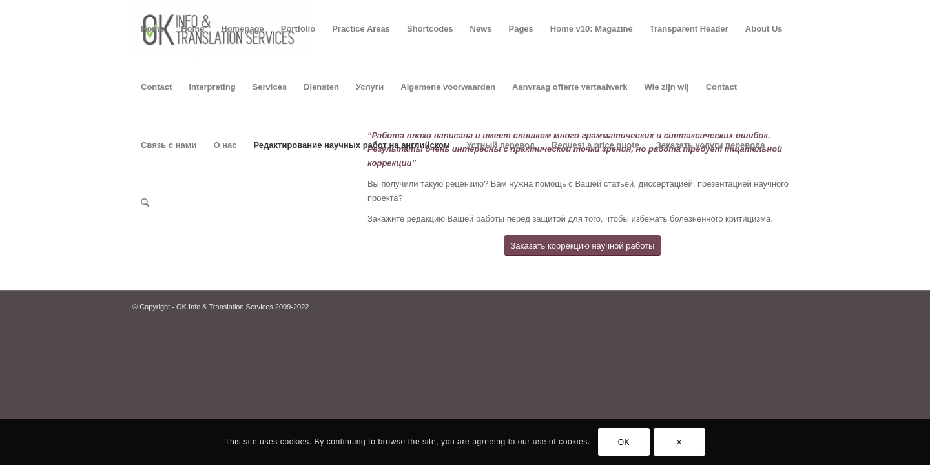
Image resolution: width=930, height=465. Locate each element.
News (481, 29)
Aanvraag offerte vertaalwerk (569, 87)
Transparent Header (689, 29)
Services (270, 87)
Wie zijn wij (666, 87)
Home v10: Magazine (591, 29)
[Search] (145, 203)
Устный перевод (501, 145)
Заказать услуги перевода (710, 145)
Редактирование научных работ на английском (351, 145)
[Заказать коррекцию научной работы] (582, 245)
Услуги (370, 87)
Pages (521, 29)
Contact (156, 87)
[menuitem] (145, 203)
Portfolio (298, 29)
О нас (224, 145)
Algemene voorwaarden (447, 87)
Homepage (242, 29)
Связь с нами (168, 145)
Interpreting (212, 87)
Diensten (321, 87)
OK (624, 442)
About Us (764, 29)
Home (152, 29)
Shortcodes (430, 29)
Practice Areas (361, 29)
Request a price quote (595, 145)
